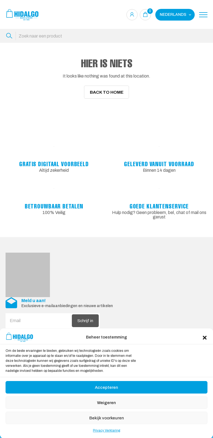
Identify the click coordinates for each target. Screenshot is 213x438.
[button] (204, 337)
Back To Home (106, 92)
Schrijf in (85, 321)
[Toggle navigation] (203, 14)
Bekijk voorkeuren (106, 418)
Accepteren (106, 387)
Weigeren (106, 402)
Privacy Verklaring (106, 430)
